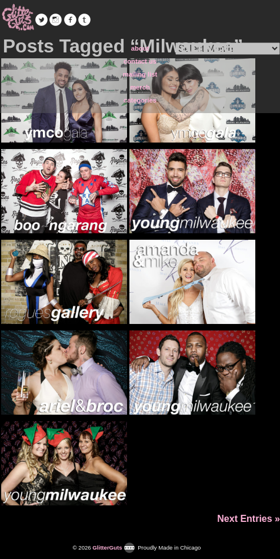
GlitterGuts (17, 17)
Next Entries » (248, 519)
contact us (140, 61)
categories (140, 100)
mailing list (140, 74)
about (140, 48)
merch (140, 87)
